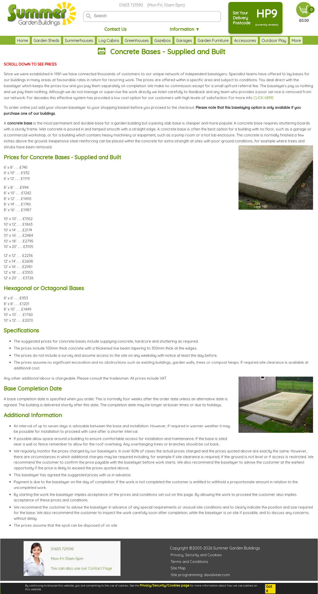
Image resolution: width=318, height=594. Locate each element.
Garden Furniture (213, 40)
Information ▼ (185, 29)
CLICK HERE (263, 97)
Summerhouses (79, 40)
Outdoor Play (274, 40)
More (296, 40)
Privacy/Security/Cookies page (164, 585)
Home (22, 40)
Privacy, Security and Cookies (196, 555)
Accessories (245, 40)
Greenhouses (137, 40)
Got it (269, 588)
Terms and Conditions (189, 561)
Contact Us (115, 29)
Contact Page (100, 568)
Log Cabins (109, 40)
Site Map (178, 568)
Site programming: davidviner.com (200, 574)
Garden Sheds (46, 40)
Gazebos (162, 40)
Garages (184, 40)
